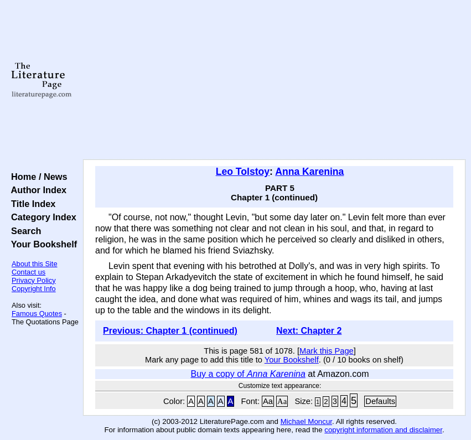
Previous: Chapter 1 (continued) (170, 330)
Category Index (41, 217)
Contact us (28, 272)
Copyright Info (34, 288)
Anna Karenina (309, 171)
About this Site (35, 264)
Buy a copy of (248, 374)
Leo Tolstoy (243, 171)
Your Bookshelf (41, 244)
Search (23, 231)
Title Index (30, 204)
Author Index (36, 190)
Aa (268, 401)
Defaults (380, 401)
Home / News (37, 177)
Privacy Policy (34, 280)
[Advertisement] (274, 80)
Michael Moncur (306, 421)
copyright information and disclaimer (383, 430)
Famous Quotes (37, 313)
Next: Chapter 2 (308, 330)
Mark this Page (326, 350)
